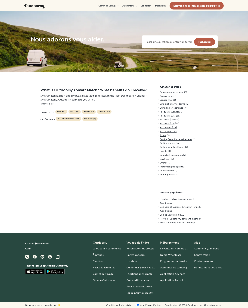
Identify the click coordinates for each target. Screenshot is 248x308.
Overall (163, 162)
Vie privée (126, 305)
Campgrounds (167, 96)
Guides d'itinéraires (138, 280)
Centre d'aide (202, 255)
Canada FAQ (166, 99)
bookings (61, 112)
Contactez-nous (203, 261)
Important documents (171, 155)
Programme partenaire (173, 261)
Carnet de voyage (108, 5)
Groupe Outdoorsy (104, 280)
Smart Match (104, 112)
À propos (98, 255)
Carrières (98, 261)
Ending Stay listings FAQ (172, 214)
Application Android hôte (175, 280)
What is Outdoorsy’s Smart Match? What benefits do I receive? (93, 90)
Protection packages (170, 166)
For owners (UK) (168, 127)
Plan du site (170, 305)
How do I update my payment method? (180, 218)
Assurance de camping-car (176, 267)
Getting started (167, 143)
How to (163, 151)
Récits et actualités (104, 267)
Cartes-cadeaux (136, 255)
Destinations (129, 5)
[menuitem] (108, 5)
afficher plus (46, 103)
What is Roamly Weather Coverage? (178, 222)
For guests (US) (167, 115)
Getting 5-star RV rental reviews (176, 139)
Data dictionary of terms (68, 119)
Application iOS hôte (172, 274)
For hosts (74, 112)
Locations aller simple (139, 274)
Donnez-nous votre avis (208, 267)
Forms (163, 135)
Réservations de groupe (140, 248)
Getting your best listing (172, 147)
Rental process (167, 174)
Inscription (160, 5)
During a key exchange (171, 107)
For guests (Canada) (170, 111)
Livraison (132, 261)
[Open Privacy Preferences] (148, 305)
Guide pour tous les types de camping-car (151, 293)
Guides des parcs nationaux (143, 267)
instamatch (89, 112)
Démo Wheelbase (170, 255)
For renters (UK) (168, 131)
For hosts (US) (90, 119)
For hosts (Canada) (169, 119)
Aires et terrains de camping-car (145, 286)
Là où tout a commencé (107, 248)
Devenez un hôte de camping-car (180, 248)
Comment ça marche (206, 248)
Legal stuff (165, 158)
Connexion (146, 5)
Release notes (167, 170)
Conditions (112, 305)
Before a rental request (172, 92)
